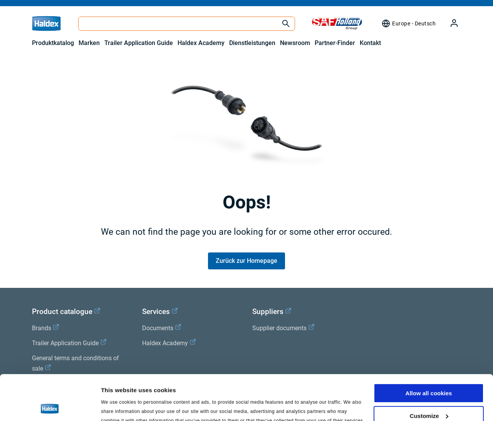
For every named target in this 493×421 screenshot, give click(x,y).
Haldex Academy (201, 43)
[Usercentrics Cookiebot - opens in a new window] (50, 406)
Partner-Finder (335, 43)
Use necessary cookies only (428, 393)
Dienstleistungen (252, 43)
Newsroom (295, 43)
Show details (119, 406)
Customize (429, 370)
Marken (89, 43)
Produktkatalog (53, 43)
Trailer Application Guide (138, 43)
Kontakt (370, 43)
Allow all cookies (429, 348)
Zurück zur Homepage (246, 260)
